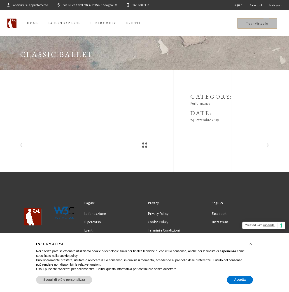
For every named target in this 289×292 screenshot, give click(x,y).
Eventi (88, 230)
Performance (200, 103)
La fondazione (95, 214)
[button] (250, 243)
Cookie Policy (158, 222)
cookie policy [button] (68, 255)
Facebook (219, 214)
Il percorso (92, 222)
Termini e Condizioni (164, 230)
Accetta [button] (240, 279)
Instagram (220, 222)
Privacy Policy (158, 214)
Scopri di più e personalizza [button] (64, 279)
